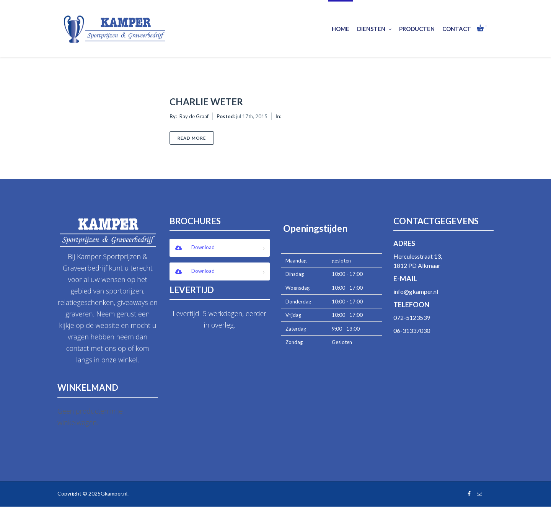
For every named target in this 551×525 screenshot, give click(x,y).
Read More (196, 137)
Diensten (374, 29)
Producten (417, 28)
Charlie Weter (206, 101)
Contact (456, 28)
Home (340, 28)
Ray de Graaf (194, 116)
